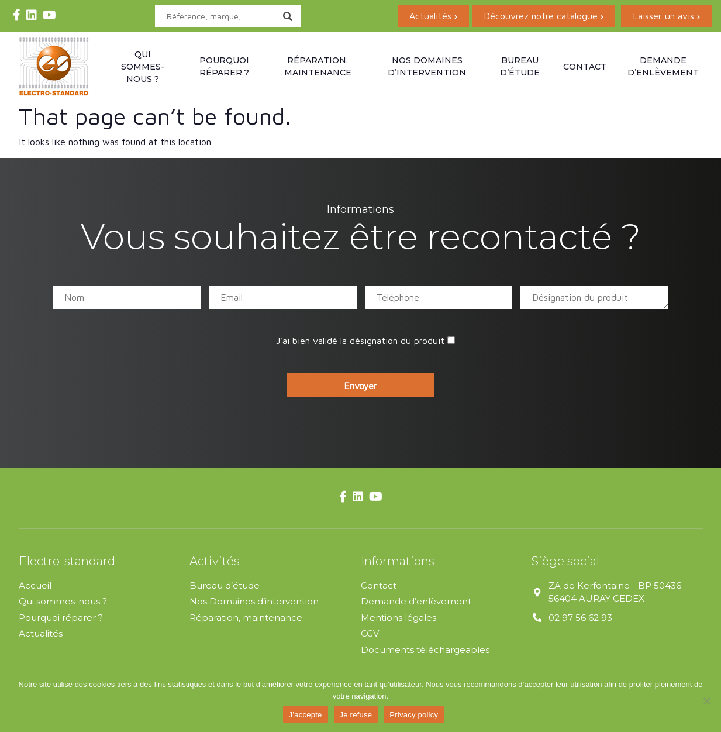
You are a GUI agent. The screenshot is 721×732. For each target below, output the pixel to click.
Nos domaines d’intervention (427, 66)
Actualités (430, 16)
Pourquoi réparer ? (224, 66)
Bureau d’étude (520, 66)
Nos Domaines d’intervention (254, 601)
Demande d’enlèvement (663, 66)
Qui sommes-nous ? (142, 66)
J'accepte (305, 714)
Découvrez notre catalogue (541, 16)
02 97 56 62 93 (580, 617)
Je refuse (356, 714)
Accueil (35, 585)
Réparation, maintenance (317, 66)
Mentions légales (398, 617)
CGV (370, 633)
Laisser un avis (663, 16)
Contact (584, 66)
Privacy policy (413, 714)
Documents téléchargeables (425, 649)
